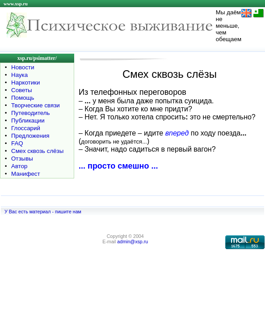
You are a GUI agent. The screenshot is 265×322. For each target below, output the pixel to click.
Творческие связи (35, 105)
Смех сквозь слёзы (37, 151)
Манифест (25, 173)
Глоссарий (25, 128)
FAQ (17, 143)
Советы (21, 90)
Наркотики (25, 82)
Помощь (22, 97)
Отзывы (22, 158)
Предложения (30, 135)
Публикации (28, 120)
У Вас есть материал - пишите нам (42, 211)
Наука (19, 75)
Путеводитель (30, 113)
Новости (22, 67)
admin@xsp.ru (132, 241)
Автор (19, 166)
